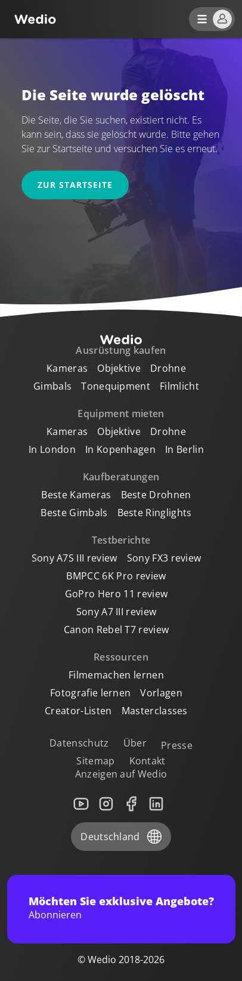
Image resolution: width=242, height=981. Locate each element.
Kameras (67, 368)
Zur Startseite (75, 184)
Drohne (168, 368)
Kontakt (147, 760)
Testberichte (121, 540)
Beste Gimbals (74, 512)
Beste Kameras (76, 494)
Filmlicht (179, 386)
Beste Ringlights (154, 512)
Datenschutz (79, 742)
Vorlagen (161, 692)
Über (135, 742)
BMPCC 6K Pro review (116, 575)
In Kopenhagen (120, 449)
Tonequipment (115, 386)
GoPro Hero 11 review (116, 593)
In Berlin (184, 449)
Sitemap (95, 760)
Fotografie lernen (90, 692)
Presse (177, 745)
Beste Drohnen (156, 494)
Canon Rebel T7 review (116, 629)
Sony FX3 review (164, 557)
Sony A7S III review (74, 557)
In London (52, 449)
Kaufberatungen (121, 476)
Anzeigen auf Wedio (121, 774)
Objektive (119, 368)
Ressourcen (121, 657)
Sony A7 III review (116, 611)
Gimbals (52, 386)
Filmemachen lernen (116, 674)
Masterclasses (155, 710)
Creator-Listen (78, 710)
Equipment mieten (120, 413)
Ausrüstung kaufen (121, 350)
